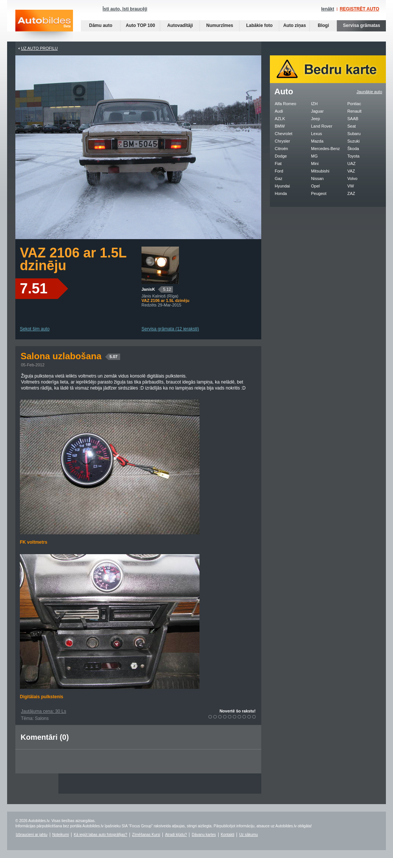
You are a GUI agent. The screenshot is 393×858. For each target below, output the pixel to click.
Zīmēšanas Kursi (146, 835)
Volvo (352, 178)
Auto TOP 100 (140, 25)
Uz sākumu (248, 835)
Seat (351, 126)
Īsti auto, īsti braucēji (125, 9)
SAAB (352, 118)
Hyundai (282, 186)
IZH (314, 103)
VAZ (351, 171)
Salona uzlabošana (70, 356)
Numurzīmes (219, 25)
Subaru (353, 133)
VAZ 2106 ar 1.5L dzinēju (73, 259)
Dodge (281, 156)
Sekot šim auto (34, 329)
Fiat (278, 163)
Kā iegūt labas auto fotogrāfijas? (100, 835)
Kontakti (227, 835)
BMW (280, 126)
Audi (279, 111)
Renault (354, 111)
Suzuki (353, 141)
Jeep (315, 118)
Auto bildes (44, 26)
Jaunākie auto (370, 91)
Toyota (353, 156)
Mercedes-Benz (325, 148)
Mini (315, 163)
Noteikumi (60, 835)
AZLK (280, 118)
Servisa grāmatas (361, 25)
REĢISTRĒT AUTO (359, 9)
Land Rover (321, 126)
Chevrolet (283, 133)
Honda (281, 193)
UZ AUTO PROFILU (39, 48)
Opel (315, 186)
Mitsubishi (320, 171)
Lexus (316, 133)
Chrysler (282, 141)
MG (314, 156)
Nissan (317, 178)
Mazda (317, 141)
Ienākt (327, 9)
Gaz (278, 178)
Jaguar (317, 111)
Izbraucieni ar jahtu (32, 835)
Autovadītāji (180, 25)
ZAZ (351, 193)
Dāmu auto (100, 25)
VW (350, 186)
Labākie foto (259, 25)
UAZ (351, 163)
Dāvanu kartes (204, 835)
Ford (279, 171)
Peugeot (318, 193)
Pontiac (354, 103)
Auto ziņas (294, 25)
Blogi (323, 25)
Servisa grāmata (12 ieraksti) (170, 329)
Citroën (281, 148)
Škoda (353, 148)
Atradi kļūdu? (176, 835)
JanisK (148, 289)
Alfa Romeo (285, 103)
